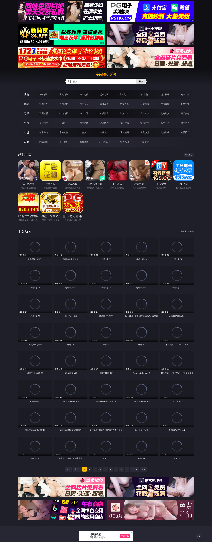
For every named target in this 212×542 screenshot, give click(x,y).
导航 (26, 142)
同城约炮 (43, 141)
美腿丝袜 (124, 122)
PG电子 (43, 94)
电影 (26, 113)
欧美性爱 (104, 113)
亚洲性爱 (43, 113)
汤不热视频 (104, 141)
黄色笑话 (165, 132)
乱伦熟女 (165, 113)
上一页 (77, 469)
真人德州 (63, 94)
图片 (26, 123)
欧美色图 (84, 122)
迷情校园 (124, 132)
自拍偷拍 (63, 103)
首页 (68, 469)
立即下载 (125, 536)
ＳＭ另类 (185, 103)
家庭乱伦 (63, 132)
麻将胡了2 (124, 94)
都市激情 (43, 132)
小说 (26, 132)
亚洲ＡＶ (43, 103)
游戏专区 (104, 94)
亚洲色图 (63, 122)
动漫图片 (104, 122)
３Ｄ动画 (104, 103)
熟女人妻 (124, 103)
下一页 (135, 469)
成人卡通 (84, 113)
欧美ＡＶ (84, 103)
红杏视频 (124, 141)
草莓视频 (84, 141)
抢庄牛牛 (185, 94)
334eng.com (106, 74)
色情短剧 (144, 141)
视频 (26, 104)
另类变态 (185, 113)
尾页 (143, 469)
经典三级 (144, 113)
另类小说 (144, 132)
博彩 (26, 94)
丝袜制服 (144, 103)
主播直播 (165, 103)
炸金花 (144, 94)
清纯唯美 (144, 122)
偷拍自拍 (63, 113)
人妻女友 (84, 132)
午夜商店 (63, 141)
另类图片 (185, 122)
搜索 (141, 81)
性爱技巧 (185, 132)
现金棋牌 (165, 94)
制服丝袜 (124, 113)
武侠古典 (104, 132)
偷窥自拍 (43, 122)
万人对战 (84, 94)
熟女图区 (165, 122)
